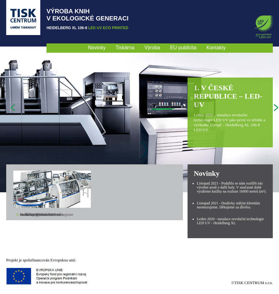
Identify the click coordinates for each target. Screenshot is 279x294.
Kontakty (216, 47)
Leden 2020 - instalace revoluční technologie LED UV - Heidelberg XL (230, 221)
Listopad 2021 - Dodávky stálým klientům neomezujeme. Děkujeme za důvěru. (228, 205)
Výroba (152, 47)
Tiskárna (125, 47)
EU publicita (183, 47)
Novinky (97, 47)
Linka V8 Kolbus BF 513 (40, 214)
